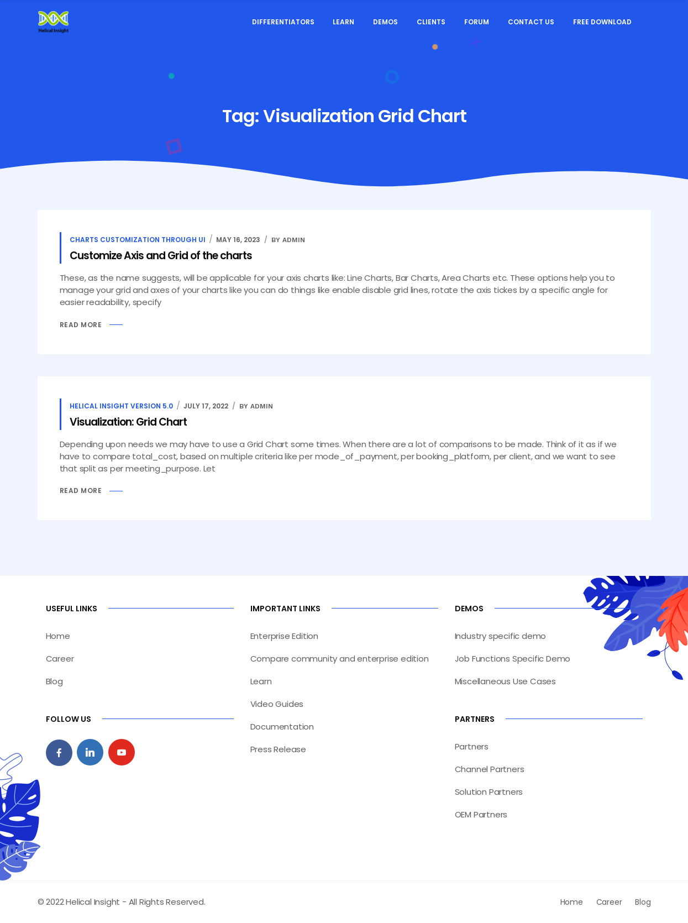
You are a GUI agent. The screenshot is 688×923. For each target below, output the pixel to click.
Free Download (602, 22)
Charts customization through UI (138, 239)
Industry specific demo (501, 636)
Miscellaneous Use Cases (505, 681)
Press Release (278, 749)
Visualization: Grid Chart (128, 422)
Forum (476, 22)
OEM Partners (481, 814)
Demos (385, 22)
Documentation (282, 726)
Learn (343, 22)
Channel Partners (489, 769)
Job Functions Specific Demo (513, 658)
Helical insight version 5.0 (121, 406)
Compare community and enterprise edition (339, 658)
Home (58, 636)
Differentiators (283, 22)
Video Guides (277, 704)
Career (60, 658)
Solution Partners (489, 792)
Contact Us (531, 22)
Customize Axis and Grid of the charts (161, 255)
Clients (431, 22)
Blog (54, 681)
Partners (472, 746)
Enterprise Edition (284, 636)
